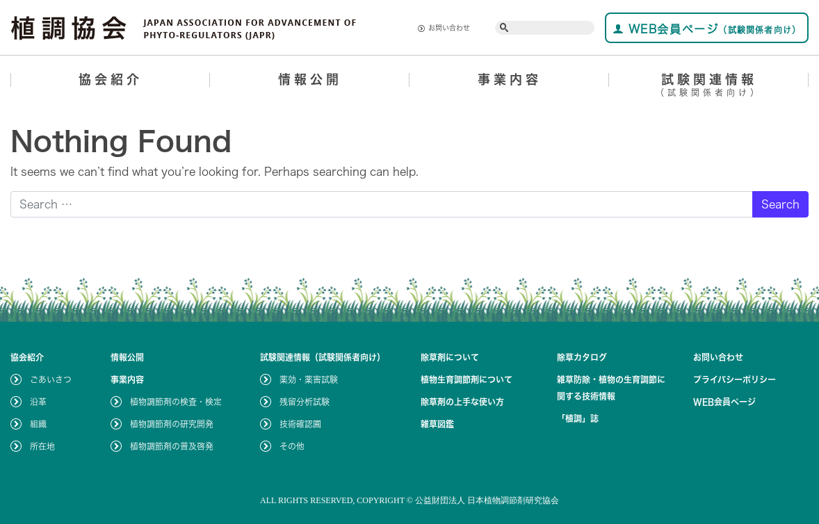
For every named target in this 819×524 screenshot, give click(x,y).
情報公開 (310, 79)
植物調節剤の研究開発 (171, 424)
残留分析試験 (304, 402)
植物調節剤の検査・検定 (176, 402)
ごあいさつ (51, 379)
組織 (38, 424)
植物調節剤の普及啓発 (171, 446)
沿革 (38, 402)
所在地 (42, 446)
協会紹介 (111, 79)
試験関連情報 (709, 87)
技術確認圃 (300, 424)
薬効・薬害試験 (308, 379)
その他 (292, 446)
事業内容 (510, 79)
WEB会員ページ (707, 29)
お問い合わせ (444, 28)
